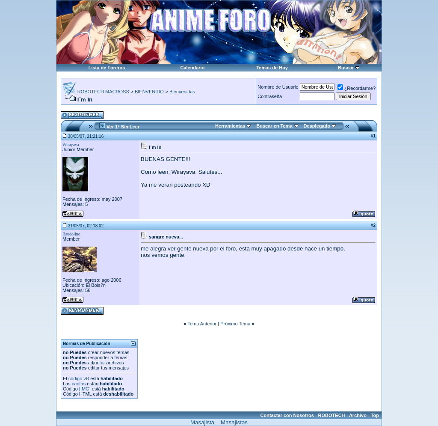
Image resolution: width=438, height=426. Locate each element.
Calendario (192, 67)
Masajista (202, 422)
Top (375, 415)
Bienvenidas (182, 91)
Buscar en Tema (274, 125)
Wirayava (70, 144)
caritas (79, 383)
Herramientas (230, 125)
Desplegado (317, 125)
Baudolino (71, 234)
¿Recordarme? (356, 88)
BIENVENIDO (149, 91)
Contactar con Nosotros (287, 415)
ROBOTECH (331, 415)
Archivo (358, 415)
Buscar (346, 67)
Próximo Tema (235, 323)
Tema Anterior (201, 323)
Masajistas (234, 422)
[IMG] (85, 388)
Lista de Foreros (107, 67)
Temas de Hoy (272, 67)
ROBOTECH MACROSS (103, 91)
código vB (78, 378)
